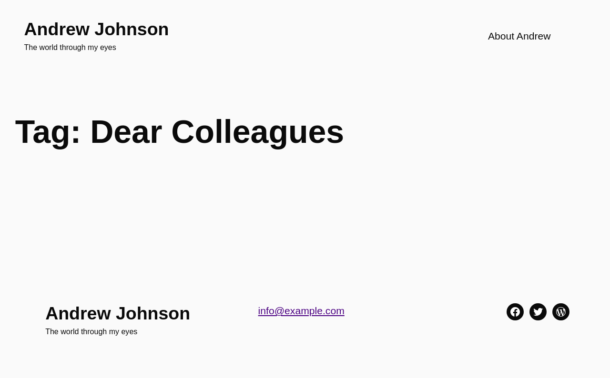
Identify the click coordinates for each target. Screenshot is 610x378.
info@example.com (301, 310)
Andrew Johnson (96, 29)
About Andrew (519, 35)
